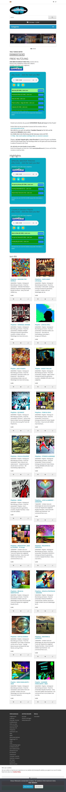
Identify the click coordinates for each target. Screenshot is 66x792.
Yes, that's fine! (28, 786)
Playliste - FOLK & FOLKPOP (20, 456)
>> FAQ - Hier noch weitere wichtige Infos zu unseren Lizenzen (29, 136)
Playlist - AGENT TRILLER (43, 368)
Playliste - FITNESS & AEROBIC (45, 456)
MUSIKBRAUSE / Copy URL (17, 54)
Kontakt (24, 716)
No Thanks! (39, 786)
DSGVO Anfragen (26, 718)
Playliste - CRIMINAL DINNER (20, 325)
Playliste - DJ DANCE (17, 412)
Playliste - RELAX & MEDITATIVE (17, 592)
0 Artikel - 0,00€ (33, 22)
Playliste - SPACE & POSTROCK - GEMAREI (45, 592)
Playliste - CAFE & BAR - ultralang (43, 280)
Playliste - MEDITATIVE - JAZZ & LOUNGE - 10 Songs (20, 546)
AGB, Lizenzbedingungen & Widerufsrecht (15, 745)
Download (40, 90)
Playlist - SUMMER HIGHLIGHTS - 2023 (41, 683)
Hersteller (37, 716)
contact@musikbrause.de (17, 128)
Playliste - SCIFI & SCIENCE (19, 636)
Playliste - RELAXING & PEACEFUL (42, 546)
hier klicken (33, 783)
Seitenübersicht (26, 720)
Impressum (13, 754)
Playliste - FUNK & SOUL (43, 412)
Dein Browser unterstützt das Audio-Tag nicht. (25, 80)
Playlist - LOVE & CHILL (42, 325)
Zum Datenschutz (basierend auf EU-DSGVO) (14, 750)
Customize (33, 778)
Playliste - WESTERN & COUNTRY (42, 637)
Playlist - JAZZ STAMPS (18, 368)
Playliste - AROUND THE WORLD (18, 280)
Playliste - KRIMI (16, 500)
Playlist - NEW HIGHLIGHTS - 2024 (20, 683)
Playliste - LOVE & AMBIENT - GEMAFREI (44, 501)
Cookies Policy (17, 772)
